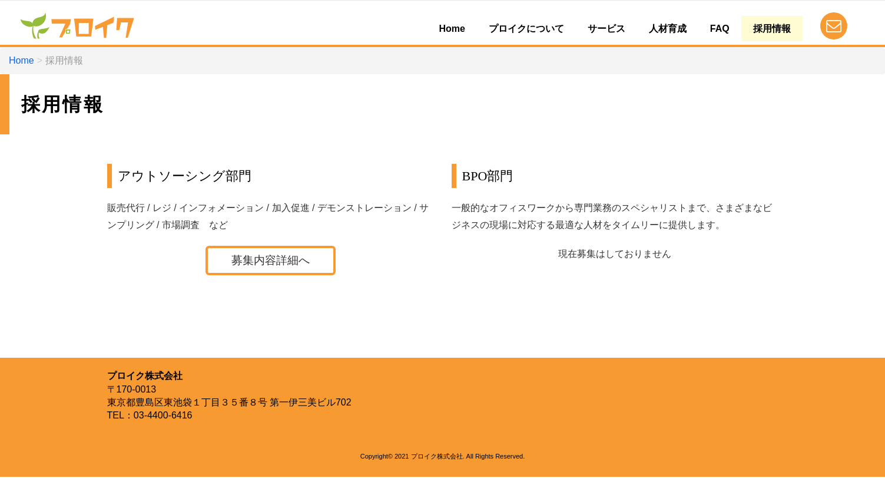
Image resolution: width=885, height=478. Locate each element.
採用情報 (772, 29)
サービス (606, 29)
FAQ (720, 29)
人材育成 (668, 29)
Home (452, 29)
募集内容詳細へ (270, 261)
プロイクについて (526, 29)
